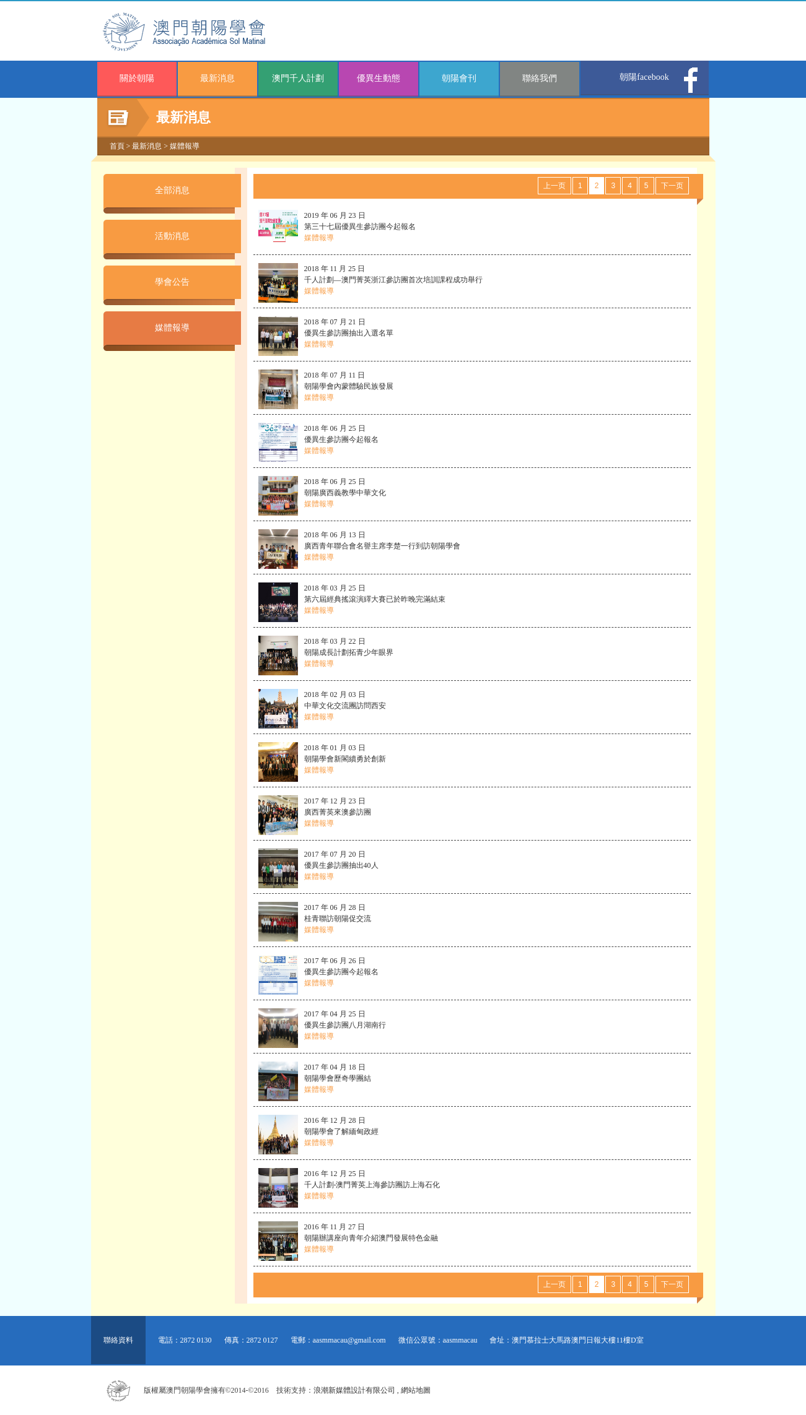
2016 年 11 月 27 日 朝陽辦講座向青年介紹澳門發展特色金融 (371, 1237)
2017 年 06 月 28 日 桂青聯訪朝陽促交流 (337, 918)
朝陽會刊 (459, 78)
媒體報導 (184, 146)
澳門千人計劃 (298, 78)
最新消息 (217, 78)
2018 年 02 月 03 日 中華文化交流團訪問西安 (345, 705)
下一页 (672, 185)
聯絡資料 (118, 1340)
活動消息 (172, 236)
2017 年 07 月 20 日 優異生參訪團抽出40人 (341, 865)
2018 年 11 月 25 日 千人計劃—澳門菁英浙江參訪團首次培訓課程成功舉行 (393, 279)
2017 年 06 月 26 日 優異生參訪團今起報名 (341, 971)
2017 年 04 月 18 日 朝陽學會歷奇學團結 (337, 1078)
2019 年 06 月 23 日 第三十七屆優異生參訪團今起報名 (360, 226)
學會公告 (172, 282)
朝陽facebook (644, 77)
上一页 (554, 185)
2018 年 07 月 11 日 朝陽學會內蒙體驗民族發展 (348, 386)
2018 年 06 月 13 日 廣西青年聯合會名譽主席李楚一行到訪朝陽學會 (382, 545)
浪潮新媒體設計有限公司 (354, 1390)
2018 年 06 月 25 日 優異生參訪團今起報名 (341, 439)
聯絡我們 (539, 78)
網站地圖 (416, 1390)
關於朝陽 (137, 78)
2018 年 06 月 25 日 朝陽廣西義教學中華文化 (345, 492)
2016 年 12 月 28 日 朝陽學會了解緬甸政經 (341, 1131)
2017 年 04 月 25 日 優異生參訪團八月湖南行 (345, 1025)
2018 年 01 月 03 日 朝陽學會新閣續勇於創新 (345, 758)
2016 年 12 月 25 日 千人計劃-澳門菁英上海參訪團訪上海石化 (372, 1184)
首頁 (117, 146)
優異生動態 (378, 78)
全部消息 (172, 190)
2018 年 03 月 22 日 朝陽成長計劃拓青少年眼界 (348, 652)
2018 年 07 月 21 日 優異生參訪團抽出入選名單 (348, 333)
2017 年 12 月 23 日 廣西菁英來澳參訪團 (337, 812)
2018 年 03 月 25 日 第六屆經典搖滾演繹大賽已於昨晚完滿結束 (374, 599)
